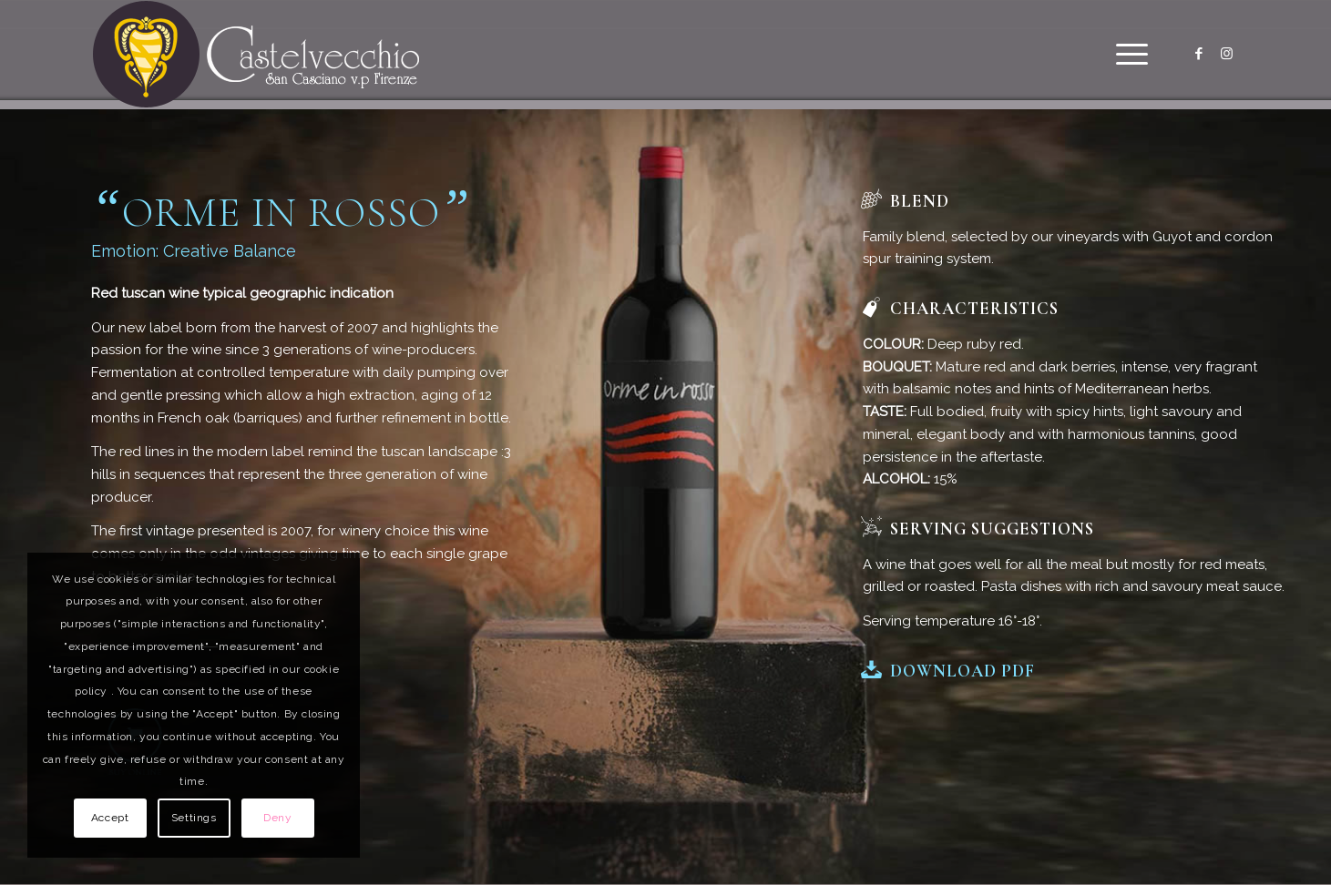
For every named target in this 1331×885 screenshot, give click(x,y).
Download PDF (962, 671)
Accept (110, 817)
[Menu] (1126, 54)
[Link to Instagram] (1226, 53)
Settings (194, 817)
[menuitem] (1126, 54)
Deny (277, 817)
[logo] (256, 54)
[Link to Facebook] (1199, 53)
